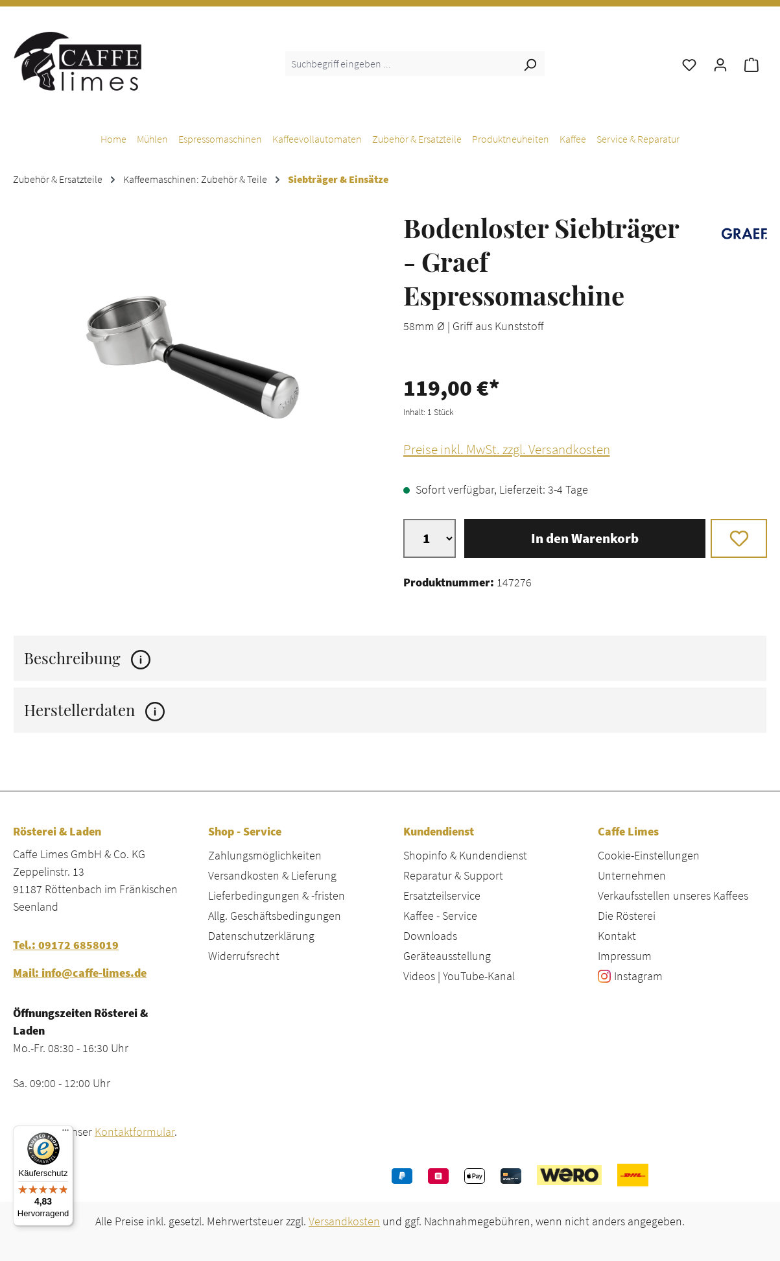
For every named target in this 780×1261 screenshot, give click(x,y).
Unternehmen (632, 875)
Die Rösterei (627, 915)
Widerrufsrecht (243, 955)
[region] (195, 360)
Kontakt (617, 935)
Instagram (638, 975)
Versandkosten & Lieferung (272, 875)
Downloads (430, 935)
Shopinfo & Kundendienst (465, 855)
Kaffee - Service (440, 915)
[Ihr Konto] (720, 64)
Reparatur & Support (453, 875)
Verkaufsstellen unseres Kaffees (673, 895)
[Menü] (65, 1133)
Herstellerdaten (94, 710)
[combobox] (400, 63)
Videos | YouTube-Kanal (459, 975)
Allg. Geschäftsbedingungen (274, 915)
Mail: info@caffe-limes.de (80, 972)
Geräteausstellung (447, 955)
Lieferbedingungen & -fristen (276, 895)
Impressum (625, 955)
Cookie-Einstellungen (649, 855)
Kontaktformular (134, 1131)
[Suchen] (530, 63)
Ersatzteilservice (441, 895)
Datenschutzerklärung (261, 935)
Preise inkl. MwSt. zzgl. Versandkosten (506, 449)
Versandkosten (344, 1221)
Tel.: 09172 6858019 (66, 944)
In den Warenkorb (585, 538)
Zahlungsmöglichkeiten (265, 855)
